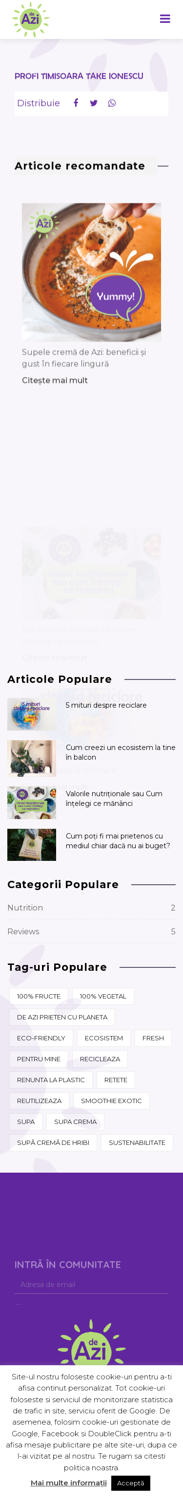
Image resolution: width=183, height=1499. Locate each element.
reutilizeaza (39, 1101)
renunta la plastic (51, 1080)
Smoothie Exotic (111, 1101)
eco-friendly (41, 1038)
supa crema (75, 1121)
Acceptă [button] (130, 1483)
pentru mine (39, 1059)
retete (115, 1080)
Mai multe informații (69, 1482)
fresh (153, 1038)
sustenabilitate (137, 1142)
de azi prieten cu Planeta (62, 1017)
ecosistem (104, 1038)
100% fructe (39, 996)
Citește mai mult (55, 446)
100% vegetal (103, 996)
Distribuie (38, 107)
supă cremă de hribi (53, 1142)
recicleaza (100, 1059)
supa (26, 1121)
